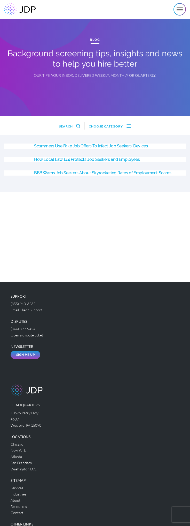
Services (17, 488)
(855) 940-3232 (23, 304)
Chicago (17, 444)
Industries (18, 494)
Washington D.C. (24, 469)
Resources (19, 506)
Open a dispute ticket (27, 335)
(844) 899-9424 (23, 329)
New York (18, 450)
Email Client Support (26, 310)
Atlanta (16, 456)
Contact (17, 512)
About (15, 500)
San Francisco (21, 463)
